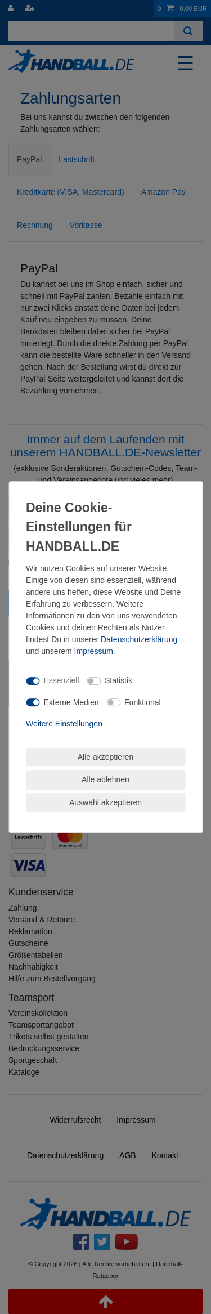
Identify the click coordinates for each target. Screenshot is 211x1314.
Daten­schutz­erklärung (139, 639)
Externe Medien (71, 702)
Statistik (118, 680)
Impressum (93, 651)
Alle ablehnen (105, 779)
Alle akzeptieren (106, 756)
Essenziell (61, 680)
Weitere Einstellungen (64, 723)
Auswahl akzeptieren (105, 802)
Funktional (142, 702)
